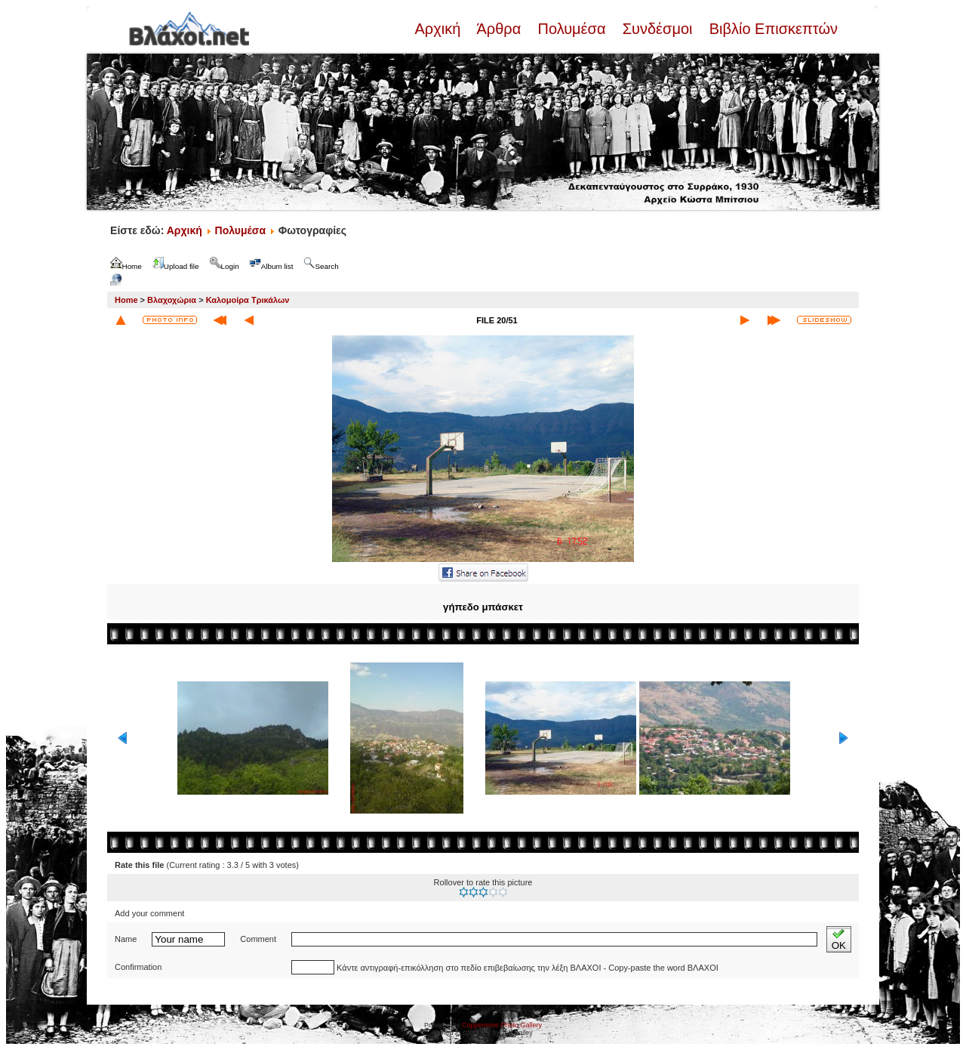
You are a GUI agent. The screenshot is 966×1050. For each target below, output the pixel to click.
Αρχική (439, 28)
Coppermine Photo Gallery (502, 1025)
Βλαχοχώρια (171, 299)
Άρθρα (499, 28)
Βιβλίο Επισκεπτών (771, 28)
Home (126, 299)
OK (839, 939)
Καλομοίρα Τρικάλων (248, 299)
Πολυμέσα (572, 28)
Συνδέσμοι (657, 28)
